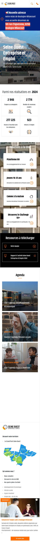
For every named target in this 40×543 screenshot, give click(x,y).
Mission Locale (8, 490)
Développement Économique (12, 487)
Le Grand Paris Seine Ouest (12, 441)
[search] (32, 4)
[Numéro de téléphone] (37, 3)
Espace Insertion (9, 493)
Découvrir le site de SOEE (11, 479)
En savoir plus (20, 538)
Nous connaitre (8, 476)
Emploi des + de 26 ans (11, 496)
